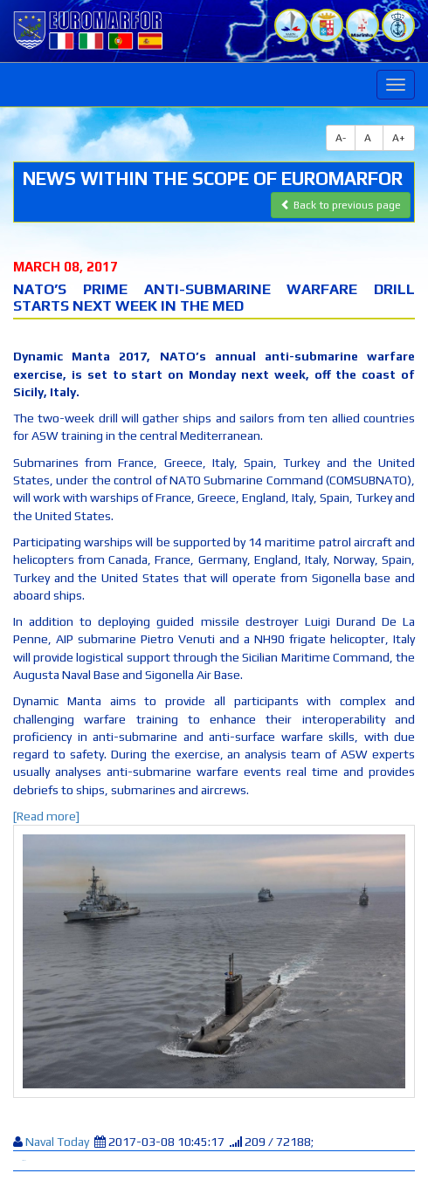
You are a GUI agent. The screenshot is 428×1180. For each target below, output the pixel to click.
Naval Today (58, 1142)
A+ (398, 138)
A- (340, 138)
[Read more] (46, 816)
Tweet (23, 1160)
